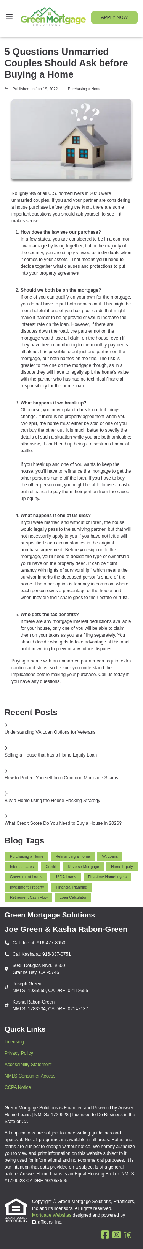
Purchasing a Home (84, 89)
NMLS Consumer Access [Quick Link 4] (30, 1076)
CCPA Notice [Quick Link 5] (18, 1087)
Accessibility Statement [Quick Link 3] (28, 1064)
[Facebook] (105, 1235)
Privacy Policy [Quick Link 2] (19, 1053)
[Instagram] (116, 1235)
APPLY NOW (114, 17)
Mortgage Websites (52, 1215)
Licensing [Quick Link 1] (14, 1042)
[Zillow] (131, 1235)
